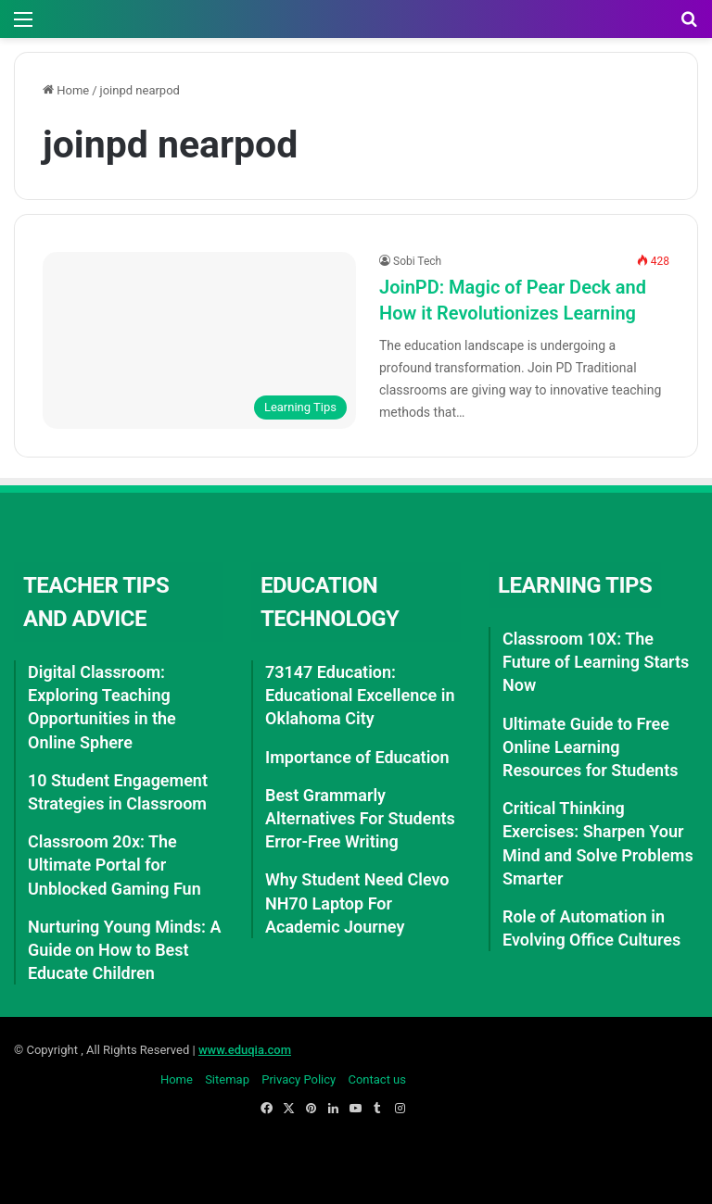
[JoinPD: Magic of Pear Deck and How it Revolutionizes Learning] (199, 340)
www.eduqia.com (244, 1050)
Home (66, 90)
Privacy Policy (298, 1079)
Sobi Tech (417, 261)
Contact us (377, 1079)
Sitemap (227, 1079)
